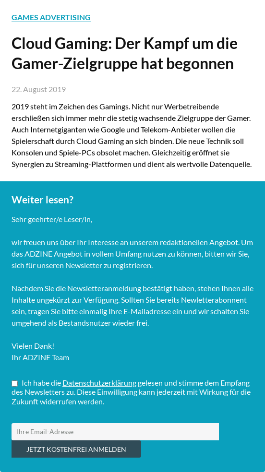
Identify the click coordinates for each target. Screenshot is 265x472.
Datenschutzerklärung (99, 382)
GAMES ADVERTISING (51, 17)
